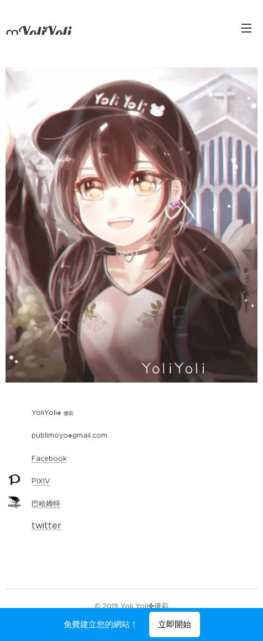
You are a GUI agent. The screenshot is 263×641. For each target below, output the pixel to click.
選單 (246, 28)
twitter (46, 526)
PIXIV (40, 481)
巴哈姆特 (45, 504)
